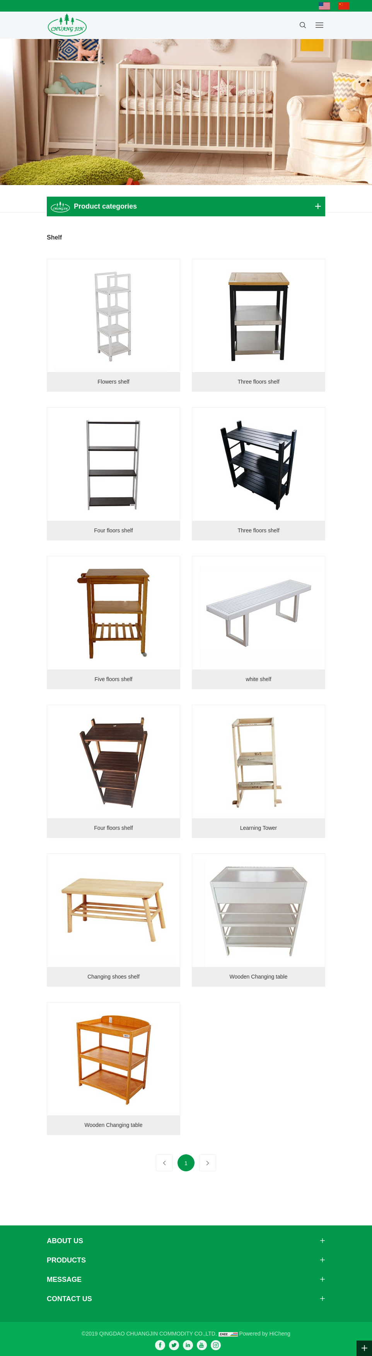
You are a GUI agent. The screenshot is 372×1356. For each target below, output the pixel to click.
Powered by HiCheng (264, 1334)
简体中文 (345, 6)
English (326, 6)
